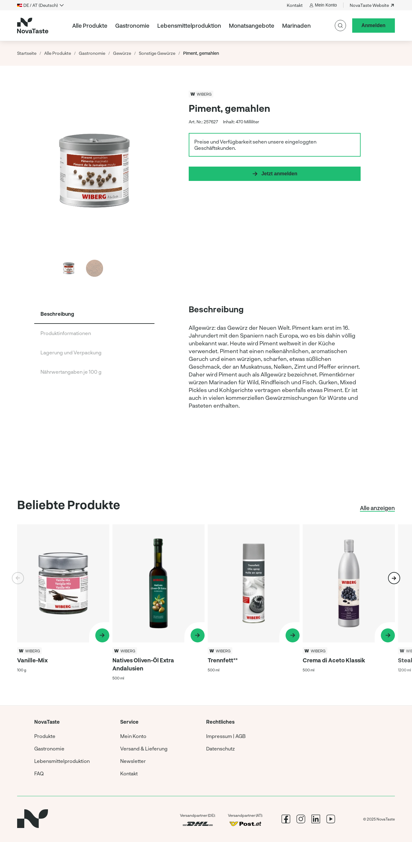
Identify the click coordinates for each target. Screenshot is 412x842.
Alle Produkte (89, 25)
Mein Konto (323, 5)
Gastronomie (132, 25)
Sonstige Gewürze (157, 53)
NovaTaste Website (372, 5)
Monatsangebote (251, 25)
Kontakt (295, 5)
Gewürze (122, 53)
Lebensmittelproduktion (189, 25)
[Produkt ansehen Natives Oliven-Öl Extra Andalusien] (158, 602)
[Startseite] (32, 25)
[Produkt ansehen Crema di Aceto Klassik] (349, 602)
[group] (274, 388)
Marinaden (296, 25)
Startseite (26, 53)
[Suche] (340, 25)
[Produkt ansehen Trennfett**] (254, 602)
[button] (394, 578)
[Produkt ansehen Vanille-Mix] (63, 602)
